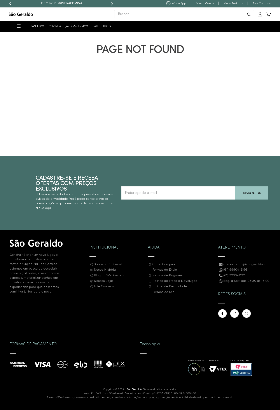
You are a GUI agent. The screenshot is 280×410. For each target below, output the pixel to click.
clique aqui (43, 208)
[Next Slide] (112, 3)
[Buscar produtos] (248, 14)
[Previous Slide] (10, 3)
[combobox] (184, 14)
